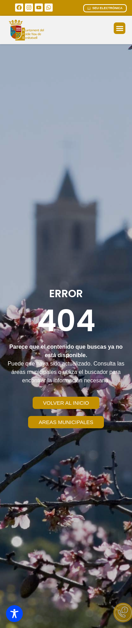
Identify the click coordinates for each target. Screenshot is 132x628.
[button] (119, 28)
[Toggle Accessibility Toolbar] (14, 614)
